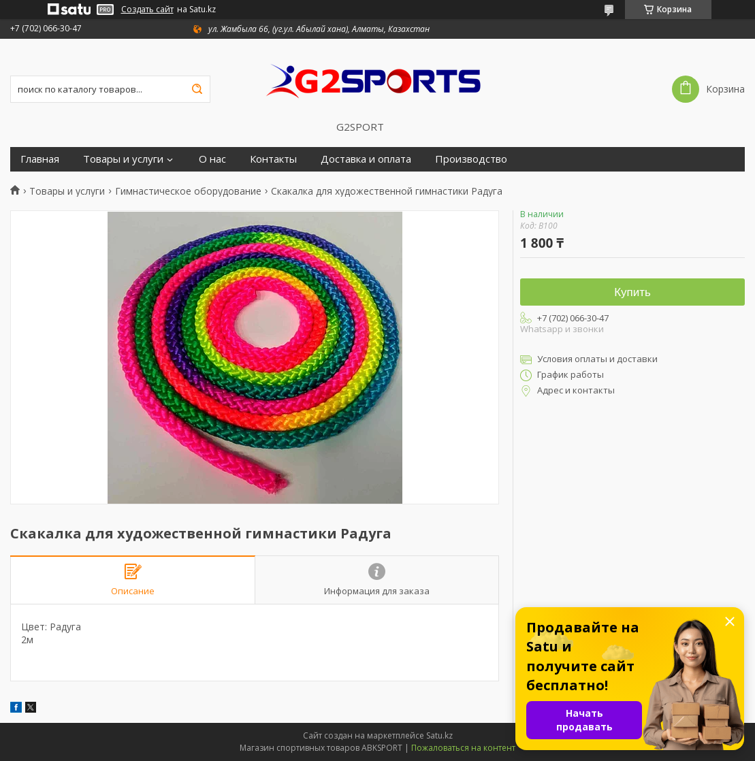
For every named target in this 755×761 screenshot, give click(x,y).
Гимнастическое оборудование (188, 191)
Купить (632, 292)
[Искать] (196, 89)
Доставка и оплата (366, 159)
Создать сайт (147, 9)
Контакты (273, 159)
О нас (212, 159)
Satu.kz (439, 735)
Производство (471, 159)
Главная (39, 159)
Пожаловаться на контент (463, 748)
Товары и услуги (123, 159)
